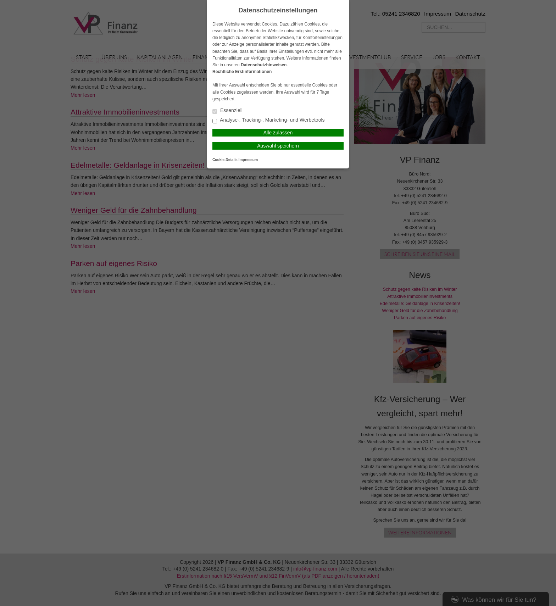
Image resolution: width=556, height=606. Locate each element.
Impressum (248, 160)
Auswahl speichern (278, 146)
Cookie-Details (225, 160)
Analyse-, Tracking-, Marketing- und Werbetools (268, 120)
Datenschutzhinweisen (264, 64)
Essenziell (227, 111)
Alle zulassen (278, 132)
